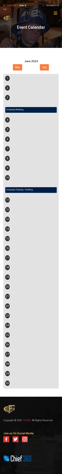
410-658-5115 (52, 5)
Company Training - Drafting (19, 189)
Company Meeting (14, 109)
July (44, 67)
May (17, 67)
